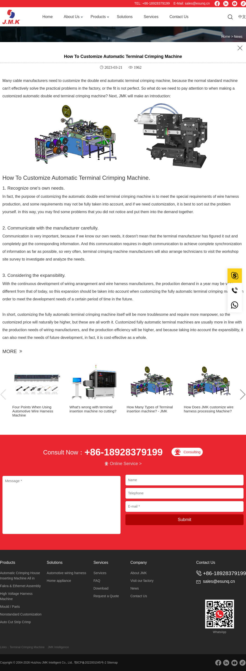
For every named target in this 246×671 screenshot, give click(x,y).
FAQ (96, 581)
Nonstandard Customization (21, 614)
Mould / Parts (10, 607)
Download (100, 588)
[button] (243, 394)
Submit (184, 519)
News (238, 36)
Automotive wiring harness (66, 573)
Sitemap (112, 662)
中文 (242, 17)
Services (151, 17)
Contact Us (178, 17)
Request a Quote (106, 596)
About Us (72, 17)
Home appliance (59, 581)
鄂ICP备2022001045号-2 (90, 662)
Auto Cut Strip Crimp (15, 622)
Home (48, 17)
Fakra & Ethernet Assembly (20, 586)
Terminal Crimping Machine (27, 647)
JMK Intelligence (58, 647)
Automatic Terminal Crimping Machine (100, 177)
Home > (227, 36)
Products (98, 17)
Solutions (125, 17)
